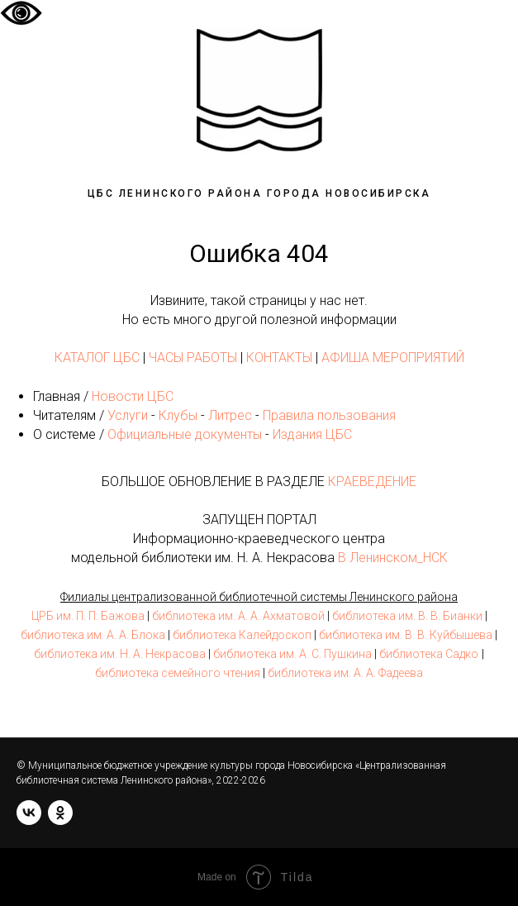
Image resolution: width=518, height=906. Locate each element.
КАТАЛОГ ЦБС (97, 357)
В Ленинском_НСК (393, 557)
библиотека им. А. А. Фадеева (345, 673)
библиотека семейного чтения (177, 673)
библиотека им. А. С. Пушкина (292, 653)
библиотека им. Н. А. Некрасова (120, 653)
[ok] (60, 812)
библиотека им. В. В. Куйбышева (405, 634)
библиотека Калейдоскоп (242, 634)
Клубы (178, 415)
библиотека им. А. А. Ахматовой (238, 615)
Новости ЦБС (132, 396)
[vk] (29, 812)
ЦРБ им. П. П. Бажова (88, 615)
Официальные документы (184, 434)
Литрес (230, 415)
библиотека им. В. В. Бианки (407, 615)
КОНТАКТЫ (279, 357)
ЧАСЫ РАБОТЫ (193, 357)
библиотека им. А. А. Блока (93, 634)
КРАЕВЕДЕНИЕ (372, 481)
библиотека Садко (428, 653)
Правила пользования (329, 415)
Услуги (127, 415)
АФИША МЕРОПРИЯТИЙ (392, 357)
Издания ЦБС (310, 434)
